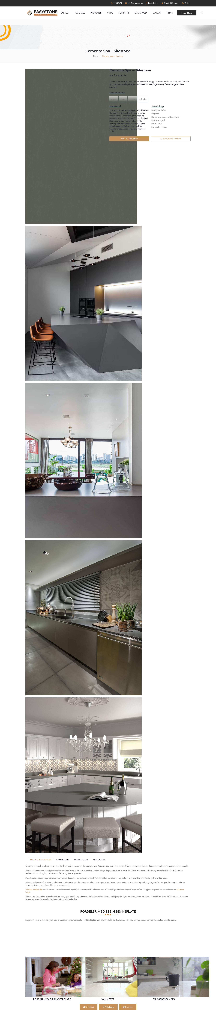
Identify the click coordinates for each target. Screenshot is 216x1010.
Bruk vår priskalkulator (129, 139)
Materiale (80, 13)
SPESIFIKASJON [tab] (62, 859)
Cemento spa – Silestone (112, 56)
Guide (110, 13)
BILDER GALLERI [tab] (81, 859)
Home (95, 56)
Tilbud (170, 13)
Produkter (95, 13)
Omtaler (65, 13)
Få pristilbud (187, 13)
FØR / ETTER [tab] (99, 859)
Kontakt (157, 13)
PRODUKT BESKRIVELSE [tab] (40, 859)
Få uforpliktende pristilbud (171, 139)
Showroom (141, 13)
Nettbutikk (123, 13)
